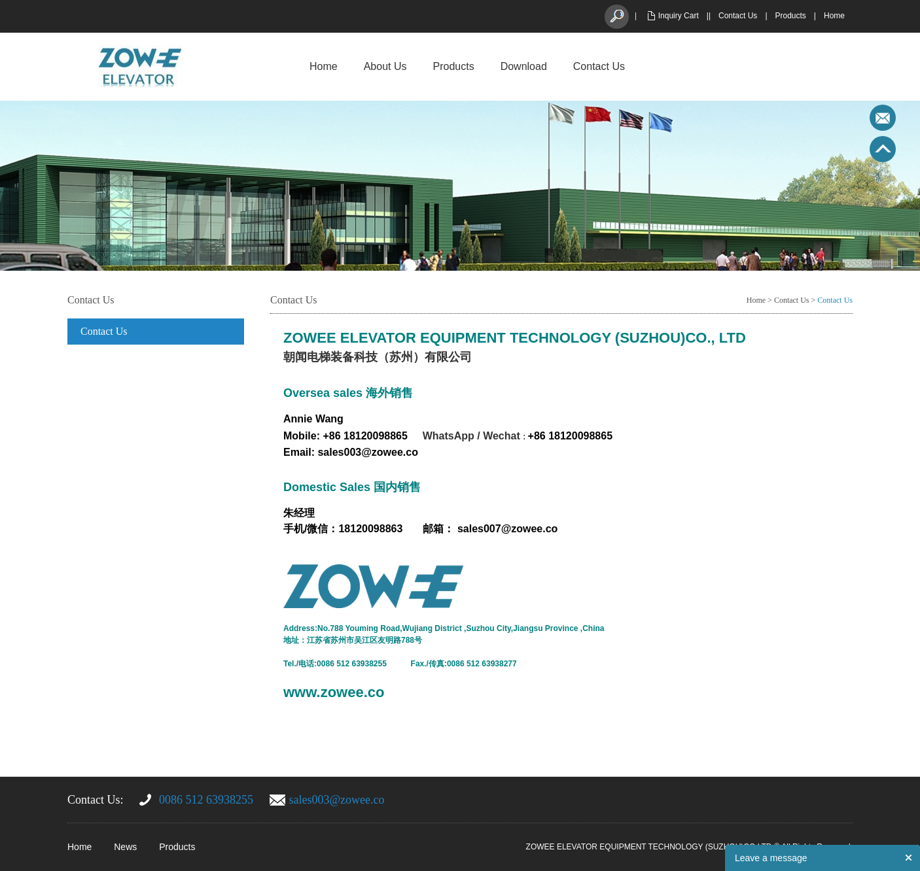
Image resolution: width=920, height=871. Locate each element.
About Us (385, 66)
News (125, 847)
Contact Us (737, 15)
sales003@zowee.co (337, 799)
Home (834, 15)
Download (524, 66)
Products (790, 15)
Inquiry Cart (678, 15)
